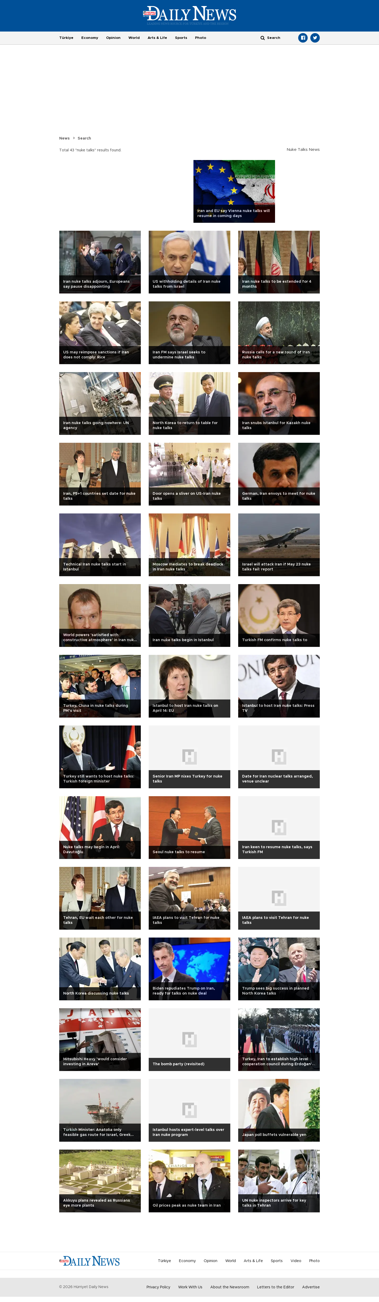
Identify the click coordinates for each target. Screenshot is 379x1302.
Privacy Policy (158, 1287)
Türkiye (66, 38)
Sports (181, 38)
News (64, 138)
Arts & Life (157, 38)
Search (84, 138)
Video (296, 1261)
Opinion (113, 38)
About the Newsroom (229, 1287)
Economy (89, 38)
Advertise (311, 1287)
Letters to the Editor (275, 1287)
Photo (200, 38)
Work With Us (190, 1287)
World (134, 38)
